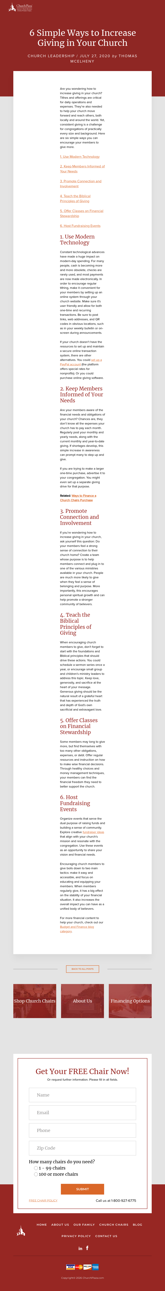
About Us (82, 1001)
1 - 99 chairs (52, 1168)
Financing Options (130, 1001)
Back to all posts (83, 969)
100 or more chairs (58, 1174)
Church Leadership (51, 56)
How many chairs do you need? (62, 1161)
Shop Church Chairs (35, 1001)
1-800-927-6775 (123, 1200)
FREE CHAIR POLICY (43, 1200)
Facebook (88, 1248)
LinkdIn (81, 1248)
